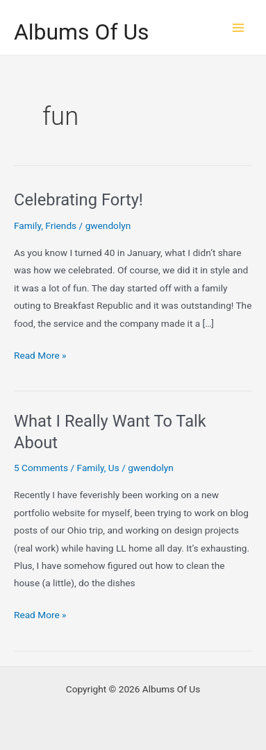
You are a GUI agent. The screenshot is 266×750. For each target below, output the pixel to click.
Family (27, 225)
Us (113, 467)
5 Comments (41, 467)
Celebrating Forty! (78, 200)
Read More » (40, 355)
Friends (60, 225)
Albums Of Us (81, 32)
